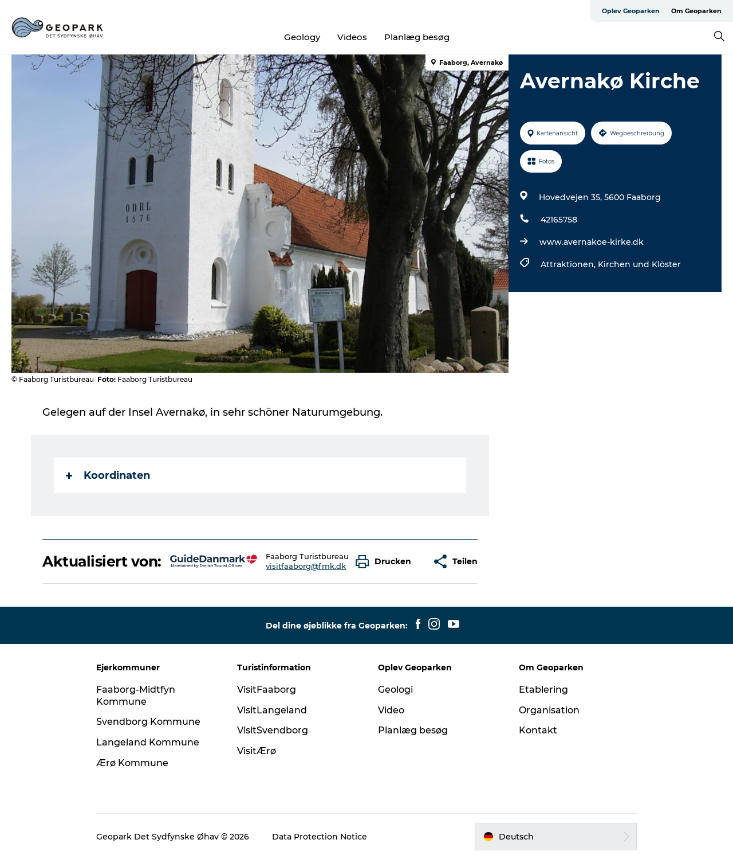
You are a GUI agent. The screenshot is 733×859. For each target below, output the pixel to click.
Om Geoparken (696, 11)
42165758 (559, 219)
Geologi (395, 689)
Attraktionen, (569, 264)
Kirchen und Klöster (639, 264)
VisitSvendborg (272, 730)
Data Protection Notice (319, 836)
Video (391, 710)
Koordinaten (108, 475)
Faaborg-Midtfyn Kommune (135, 695)
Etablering (543, 689)
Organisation (549, 710)
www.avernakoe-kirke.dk (591, 242)
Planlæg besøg (417, 37)
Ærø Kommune (132, 763)
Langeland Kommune (147, 742)
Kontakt (538, 730)
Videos (352, 37)
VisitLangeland (272, 710)
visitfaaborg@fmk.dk (306, 566)
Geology (302, 37)
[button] (386, 561)
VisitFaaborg (266, 689)
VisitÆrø (256, 750)
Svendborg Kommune (148, 721)
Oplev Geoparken (631, 11)
